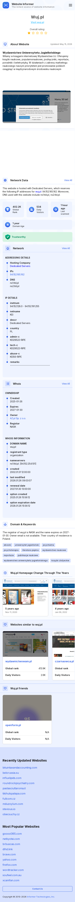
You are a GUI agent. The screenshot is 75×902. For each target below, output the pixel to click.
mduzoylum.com (13, 803)
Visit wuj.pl (37, 22)
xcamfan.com (11, 880)
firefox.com (10, 864)
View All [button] (68, 180)
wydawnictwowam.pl (18, 661)
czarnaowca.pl (64, 661)
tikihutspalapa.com (14, 793)
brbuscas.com (11, 844)
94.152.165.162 (17, 274)
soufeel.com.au (12, 875)
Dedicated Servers (20, 266)
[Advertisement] (37, 81)
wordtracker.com (13, 870)
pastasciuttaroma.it (14, 788)
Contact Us (37, 889)
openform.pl (13, 725)
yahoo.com (9, 859)
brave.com (9, 854)
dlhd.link (8, 849)
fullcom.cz (9, 798)
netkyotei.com (11, 838)
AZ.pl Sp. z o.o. (18, 418)
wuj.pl (38, 191)
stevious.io (9, 809)
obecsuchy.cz (11, 814)
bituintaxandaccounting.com (20, 767)
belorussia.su (11, 772)
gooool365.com (12, 833)
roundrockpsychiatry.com (18, 783)
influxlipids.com (12, 778)
